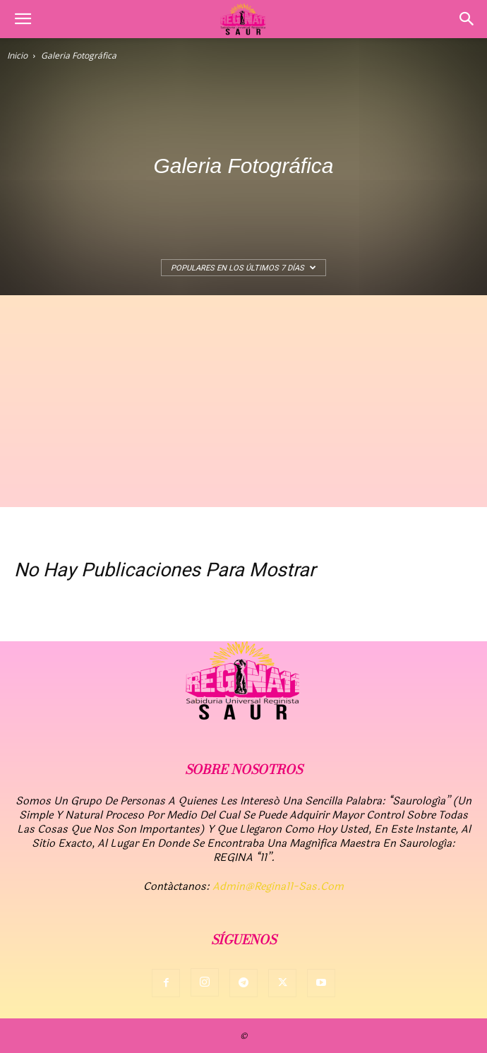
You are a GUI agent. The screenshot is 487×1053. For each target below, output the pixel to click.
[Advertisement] (243, 401)
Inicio (17, 55)
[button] (22, 19)
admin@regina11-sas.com (278, 887)
